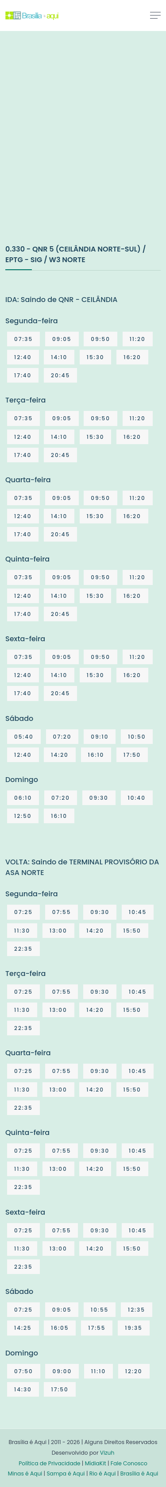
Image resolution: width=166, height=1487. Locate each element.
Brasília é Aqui (139, 1473)
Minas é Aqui (25, 1473)
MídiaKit (95, 1463)
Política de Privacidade (49, 1463)
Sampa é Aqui (65, 1473)
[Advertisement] (83, 147)
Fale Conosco (129, 1463)
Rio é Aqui (102, 1473)
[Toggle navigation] (155, 15)
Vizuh (107, 1452)
